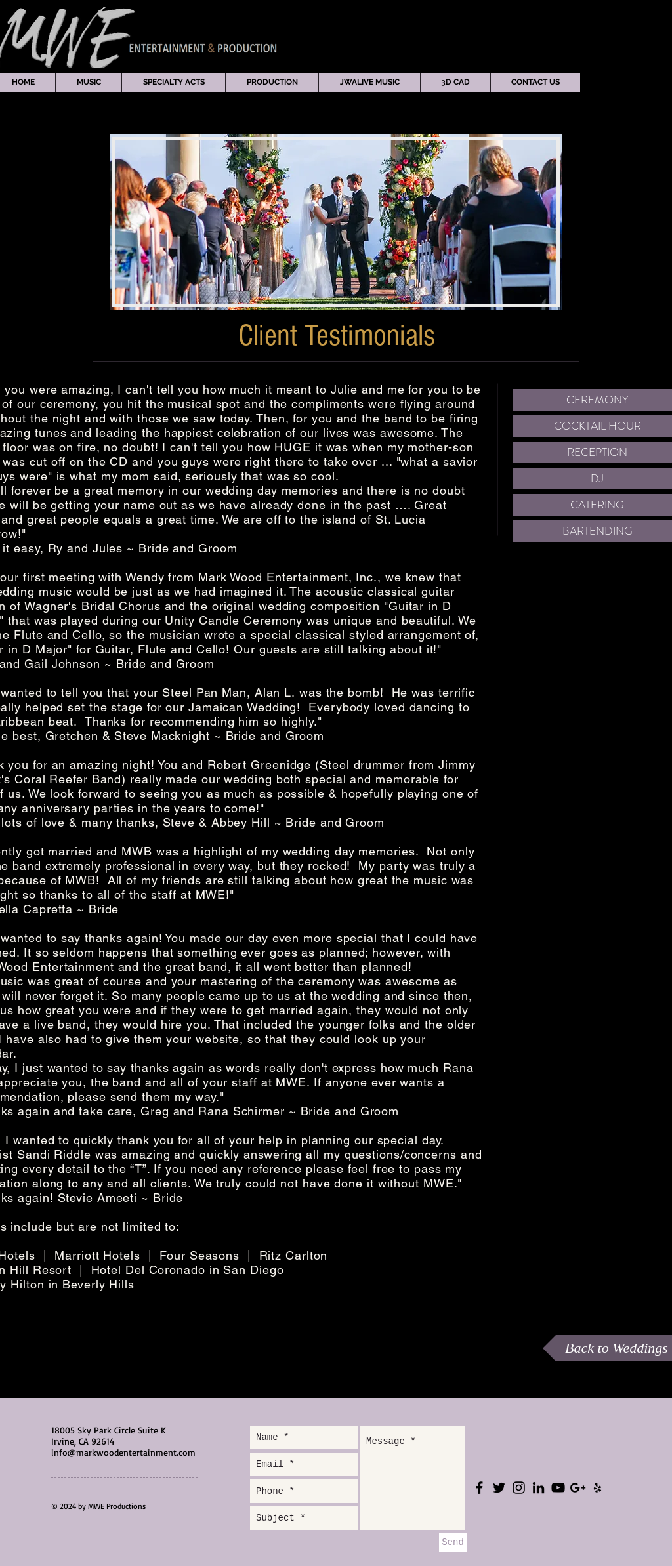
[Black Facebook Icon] (479, 1487)
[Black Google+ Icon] (578, 1487)
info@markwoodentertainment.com (123, 1452)
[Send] (453, 1542)
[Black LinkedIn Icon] (538, 1487)
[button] (88, 82)
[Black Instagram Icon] (519, 1487)
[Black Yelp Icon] (597, 1487)
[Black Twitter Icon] (499, 1487)
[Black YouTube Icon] (558, 1487)
